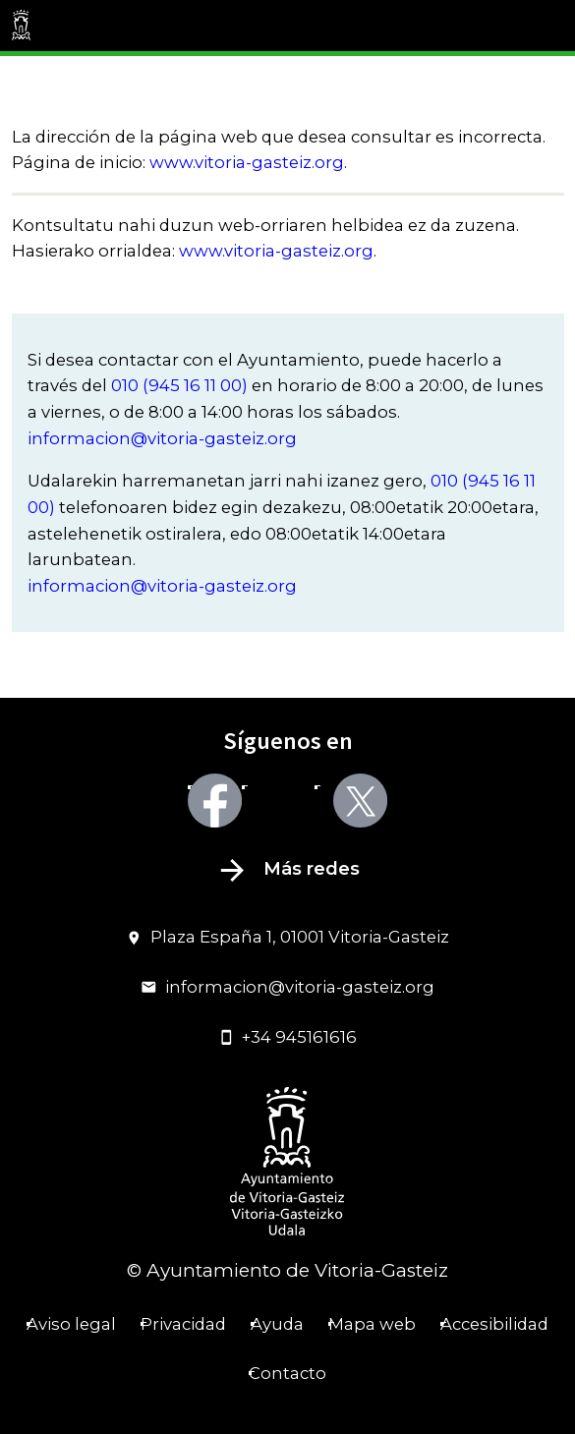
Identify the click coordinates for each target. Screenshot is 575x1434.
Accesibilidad (494, 1324)
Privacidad (183, 1324)
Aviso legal (71, 1324)
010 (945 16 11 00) (179, 385)
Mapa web (372, 1324)
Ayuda (277, 1324)
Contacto (287, 1373)
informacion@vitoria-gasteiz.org (162, 438)
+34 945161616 (288, 1037)
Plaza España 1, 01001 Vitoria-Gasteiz (287, 936)
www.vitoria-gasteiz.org (246, 162)
